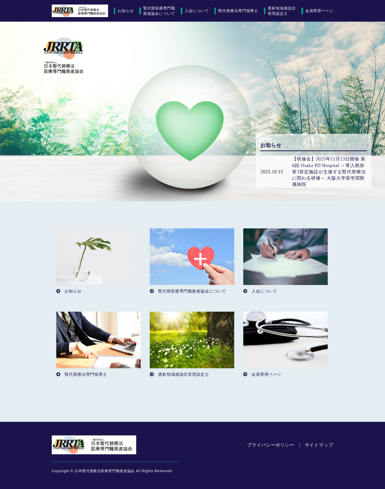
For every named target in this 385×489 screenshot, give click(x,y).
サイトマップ (319, 444)
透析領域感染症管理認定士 (282, 11)
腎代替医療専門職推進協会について (159, 11)
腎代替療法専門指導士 (238, 11)
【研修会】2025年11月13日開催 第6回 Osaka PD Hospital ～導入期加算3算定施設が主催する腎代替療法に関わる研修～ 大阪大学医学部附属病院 (329, 171)
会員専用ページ (319, 11)
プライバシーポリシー (271, 444)
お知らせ (126, 11)
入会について (197, 11)
